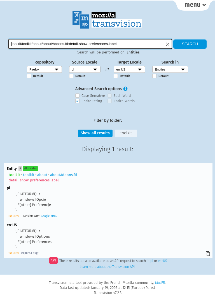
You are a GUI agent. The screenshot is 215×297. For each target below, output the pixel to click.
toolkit (126, 133)
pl (151, 261)
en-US (162, 261)
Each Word (122, 95)
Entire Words (124, 101)
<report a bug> (29, 253)
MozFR (160, 282)
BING (53, 216)
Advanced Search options (98, 88)
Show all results (95, 133)
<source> (14, 216)
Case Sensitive (93, 95)
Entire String (91, 101)
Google (45, 216)
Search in (170, 62)
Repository (44, 62)
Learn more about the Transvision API (107, 267)
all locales (30, 168)
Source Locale (84, 62)
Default (38, 76)
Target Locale (129, 62)
